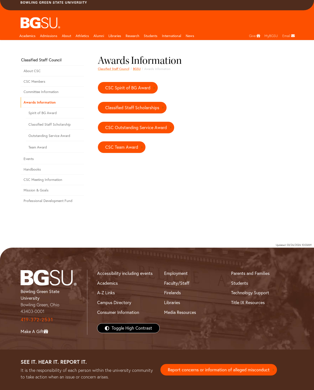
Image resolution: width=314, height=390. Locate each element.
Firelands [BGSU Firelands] (172, 293)
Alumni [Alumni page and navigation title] (98, 36)
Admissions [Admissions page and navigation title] (48, 36)
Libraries (114, 36)
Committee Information (41, 92)
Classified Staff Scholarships (132, 107)
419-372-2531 (37, 319)
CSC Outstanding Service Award (136, 127)
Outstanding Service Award (49, 136)
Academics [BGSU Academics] (107, 283)
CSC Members (34, 81)
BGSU (137, 69)
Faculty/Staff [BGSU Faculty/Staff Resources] (176, 283)
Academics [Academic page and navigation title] (27, 36)
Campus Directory (114, 302)
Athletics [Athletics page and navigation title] (82, 36)
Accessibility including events (125, 273)
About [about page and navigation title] (66, 36)
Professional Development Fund (48, 201)
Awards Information (40, 102)
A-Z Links (106, 293)
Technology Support (250, 293)
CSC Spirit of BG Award (127, 88)
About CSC (32, 71)
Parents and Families (250, 273)
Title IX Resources (248, 302)
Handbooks (32, 169)
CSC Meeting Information (43, 179)
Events (29, 159)
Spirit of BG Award (42, 113)
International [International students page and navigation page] (171, 36)
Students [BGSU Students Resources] (239, 283)
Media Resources (180, 312)
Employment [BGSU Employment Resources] (176, 273)
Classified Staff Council (113, 69)
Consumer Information (118, 312)
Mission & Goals (36, 190)
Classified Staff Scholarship (49, 124)
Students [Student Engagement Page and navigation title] (150, 36)
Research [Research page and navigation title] (132, 36)
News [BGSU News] (190, 36)
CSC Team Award (121, 147)
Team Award (37, 147)
